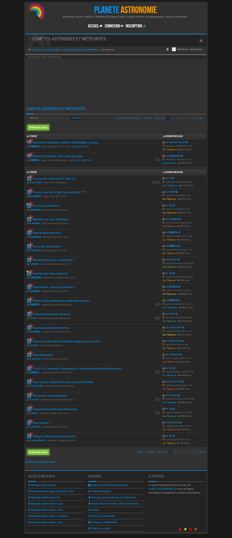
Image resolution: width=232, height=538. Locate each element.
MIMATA (35, 146)
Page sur (160, 118)
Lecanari (35, 223)
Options (140, 452)
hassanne (36, 236)
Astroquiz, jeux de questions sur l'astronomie (112, 497)
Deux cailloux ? (41, 423)
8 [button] (193, 118)
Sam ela (35, 250)
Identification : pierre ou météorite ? (54, 287)
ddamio (34, 413)
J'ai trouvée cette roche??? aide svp (54, 178)
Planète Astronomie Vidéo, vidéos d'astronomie (113, 503)
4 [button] (180, 118)
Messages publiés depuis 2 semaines (48, 516)
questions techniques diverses (51, 328)
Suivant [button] (199, 118)
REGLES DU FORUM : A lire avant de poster (58, 156)
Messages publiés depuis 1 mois (45, 522)
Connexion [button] (114, 26)
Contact (93, 509)
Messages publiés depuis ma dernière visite (51, 491)
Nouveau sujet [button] (38, 127)
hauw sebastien (38, 440)
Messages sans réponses (42, 485)
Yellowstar (36, 358)
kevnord (35, 345)
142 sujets (148, 118)
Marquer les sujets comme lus (128, 118)
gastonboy (36, 426)
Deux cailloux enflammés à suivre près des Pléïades (63, 382)
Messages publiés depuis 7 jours (45, 509)
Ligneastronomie (177, 142)
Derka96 (35, 399)
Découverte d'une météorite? (50, 396)
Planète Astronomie (99, 491)
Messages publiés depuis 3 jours (45, 503)
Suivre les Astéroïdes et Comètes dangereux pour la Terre (67, 341)
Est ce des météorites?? (47, 246)
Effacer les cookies (99, 528)
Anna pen (36, 209)
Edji (170, 205)
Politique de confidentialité (103, 522)
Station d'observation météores (52, 314)
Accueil (95, 26)
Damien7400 (175, 327)
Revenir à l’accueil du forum (40, 461)
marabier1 (36, 196)
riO (170, 178)
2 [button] (172, 118)
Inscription (136, 26)
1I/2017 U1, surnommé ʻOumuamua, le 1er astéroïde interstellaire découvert (77, 368)
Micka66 (35, 263)
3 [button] (176, 118)
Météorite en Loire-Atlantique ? (51, 219)
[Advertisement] (116, 81)
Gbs (170, 368)
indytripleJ (36, 277)
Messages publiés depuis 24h (44, 497)
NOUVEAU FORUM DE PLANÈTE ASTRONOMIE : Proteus (65, 142)
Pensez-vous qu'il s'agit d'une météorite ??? (59, 192)
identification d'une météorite (50, 273)
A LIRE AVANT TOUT (81, 146)
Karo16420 (36, 182)
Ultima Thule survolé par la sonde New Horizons (61, 301)
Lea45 (172, 191)
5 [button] (184, 118)
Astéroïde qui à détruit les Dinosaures (55, 409)
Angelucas (174, 155)
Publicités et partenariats (101, 516)
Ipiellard (35, 291)
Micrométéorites (43, 355)
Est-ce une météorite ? (46, 206)
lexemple (36, 331)
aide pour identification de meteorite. (54, 436)
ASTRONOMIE (160, 488)
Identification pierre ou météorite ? (53, 260)
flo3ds (34, 318)
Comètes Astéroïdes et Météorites (55, 109)
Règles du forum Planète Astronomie (108, 485)
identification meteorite (47, 233)
